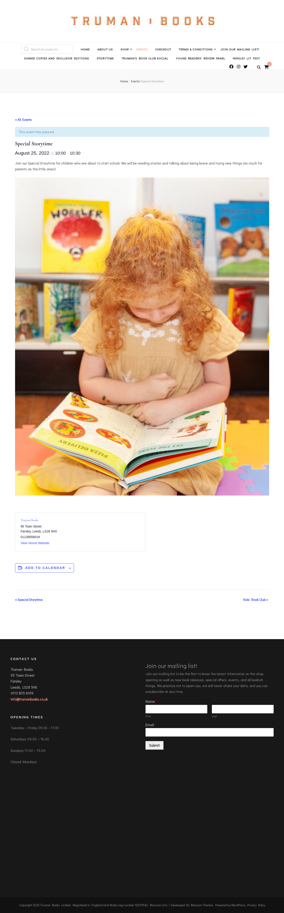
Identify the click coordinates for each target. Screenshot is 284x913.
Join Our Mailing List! (239, 49)
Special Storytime (28, 599)
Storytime (105, 58)
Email (150, 725)
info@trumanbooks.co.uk (29, 699)
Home (85, 49)
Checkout (163, 49)
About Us (105, 49)
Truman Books (30, 520)
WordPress (238, 905)
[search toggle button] (259, 67)
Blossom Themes (202, 905)
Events (142, 49)
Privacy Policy (256, 905)
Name (151, 701)
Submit (154, 745)
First (148, 716)
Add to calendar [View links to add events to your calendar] (45, 568)
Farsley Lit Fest (246, 58)
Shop (125, 49)
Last (214, 716)
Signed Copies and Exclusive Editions (56, 58)
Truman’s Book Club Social (144, 58)
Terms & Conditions (196, 49)
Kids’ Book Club (255, 599)
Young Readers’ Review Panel (200, 58)
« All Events (23, 119)
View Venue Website (35, 543)
